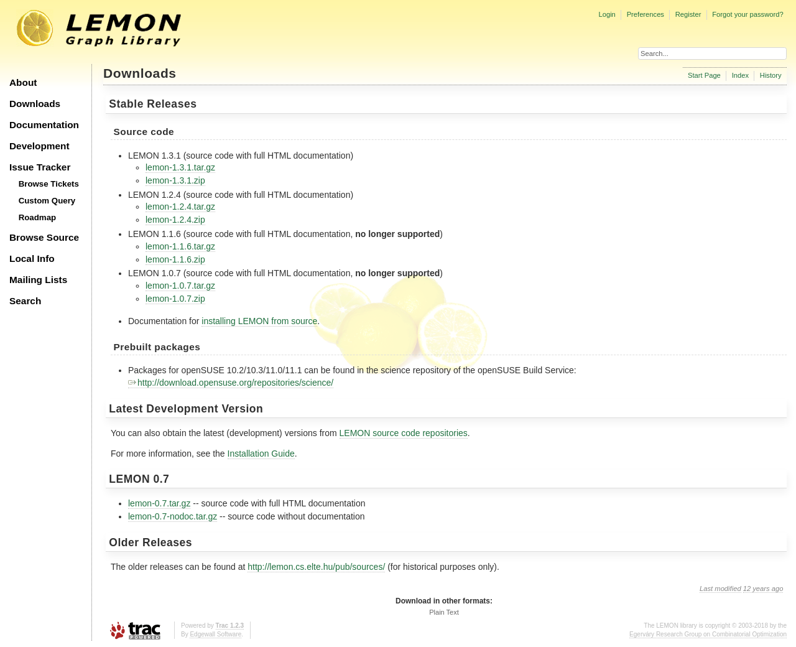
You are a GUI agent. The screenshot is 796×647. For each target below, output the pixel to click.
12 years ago (763, 588)
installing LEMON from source (259, 321)
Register (688, 14)
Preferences (645, 14)
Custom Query (47, 200)
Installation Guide (261, 453)
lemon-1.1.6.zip (175, 259)
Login (606, 14)
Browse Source (44, 237)
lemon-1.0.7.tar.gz (180, 286)
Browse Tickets (49, 184)
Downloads (34, 103)
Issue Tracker (39, 167)
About (23, 82)
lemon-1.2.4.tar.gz (180, 207)
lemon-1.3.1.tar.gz (180, 167)
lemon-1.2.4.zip (175, 220)
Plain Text (444, 612)
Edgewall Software (215, 634)
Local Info (32, 258)
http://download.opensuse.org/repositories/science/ (230, 383)
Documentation (44, 124)
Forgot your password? (747, 14)
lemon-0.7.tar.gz (159, 503)
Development (39, 146)
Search (25, 301)
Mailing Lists (38, 279)
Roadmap (38, 217)
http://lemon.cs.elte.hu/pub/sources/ (316, 567)
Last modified (720, 588)
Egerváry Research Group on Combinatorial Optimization (708, 634)
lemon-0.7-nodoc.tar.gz (172, 516)
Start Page (704, 75)
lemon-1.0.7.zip (175, 299)
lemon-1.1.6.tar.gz (180, 246)
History (771, 75)
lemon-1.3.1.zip (175, 180)
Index (740, 75)
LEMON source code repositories (404, 433)
